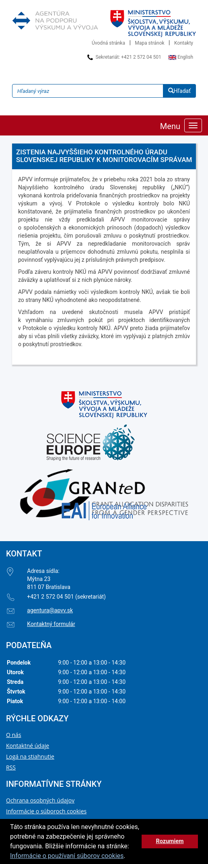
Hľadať (179, 91)
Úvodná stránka (108, 43)
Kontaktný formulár (51, 624)
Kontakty (183, 43)
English (180, 57)
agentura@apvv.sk (50, 610)
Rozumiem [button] (169, 841)
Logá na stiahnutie (30, 756)
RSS (11, 767)
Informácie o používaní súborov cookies (67, 856)
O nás (13, 735)
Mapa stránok (149, 43)
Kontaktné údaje (27, 745)
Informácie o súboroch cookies (46, 811)
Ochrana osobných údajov (40, 800)
